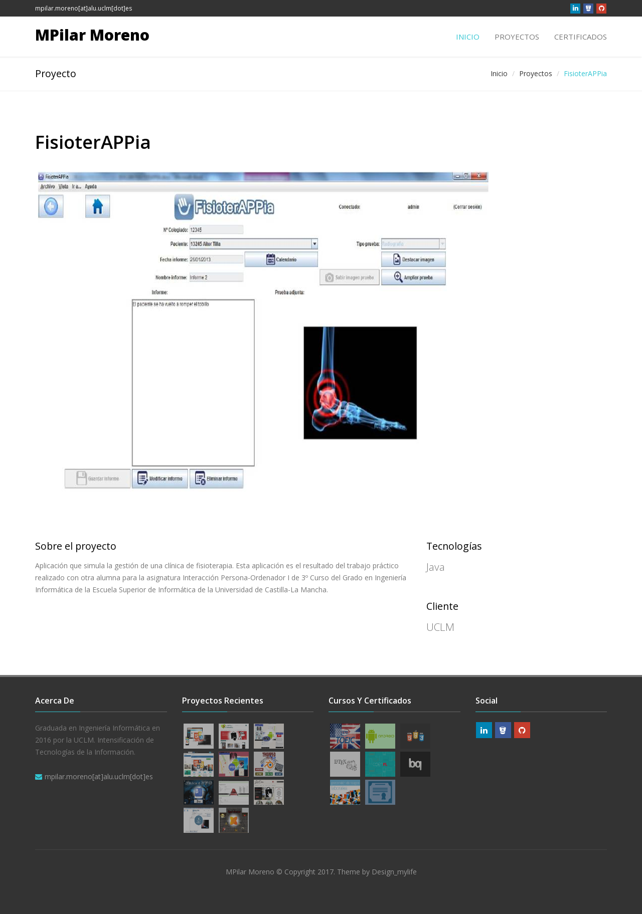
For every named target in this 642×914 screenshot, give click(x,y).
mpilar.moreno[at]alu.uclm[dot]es (83, 8)
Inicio (467, 37)
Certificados (580, 37)
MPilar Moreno (92, 35)
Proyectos (517, 37)
